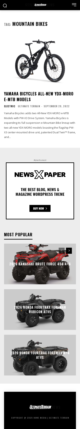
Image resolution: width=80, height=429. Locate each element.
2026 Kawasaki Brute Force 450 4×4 (40, 264)
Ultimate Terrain (29, 106)
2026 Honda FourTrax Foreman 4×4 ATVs (40, 355)
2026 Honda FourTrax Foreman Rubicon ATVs (40, 309)
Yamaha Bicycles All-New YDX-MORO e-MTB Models (39, 96)
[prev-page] (62, 251)
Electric (9, 106)
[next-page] (69, 251)
